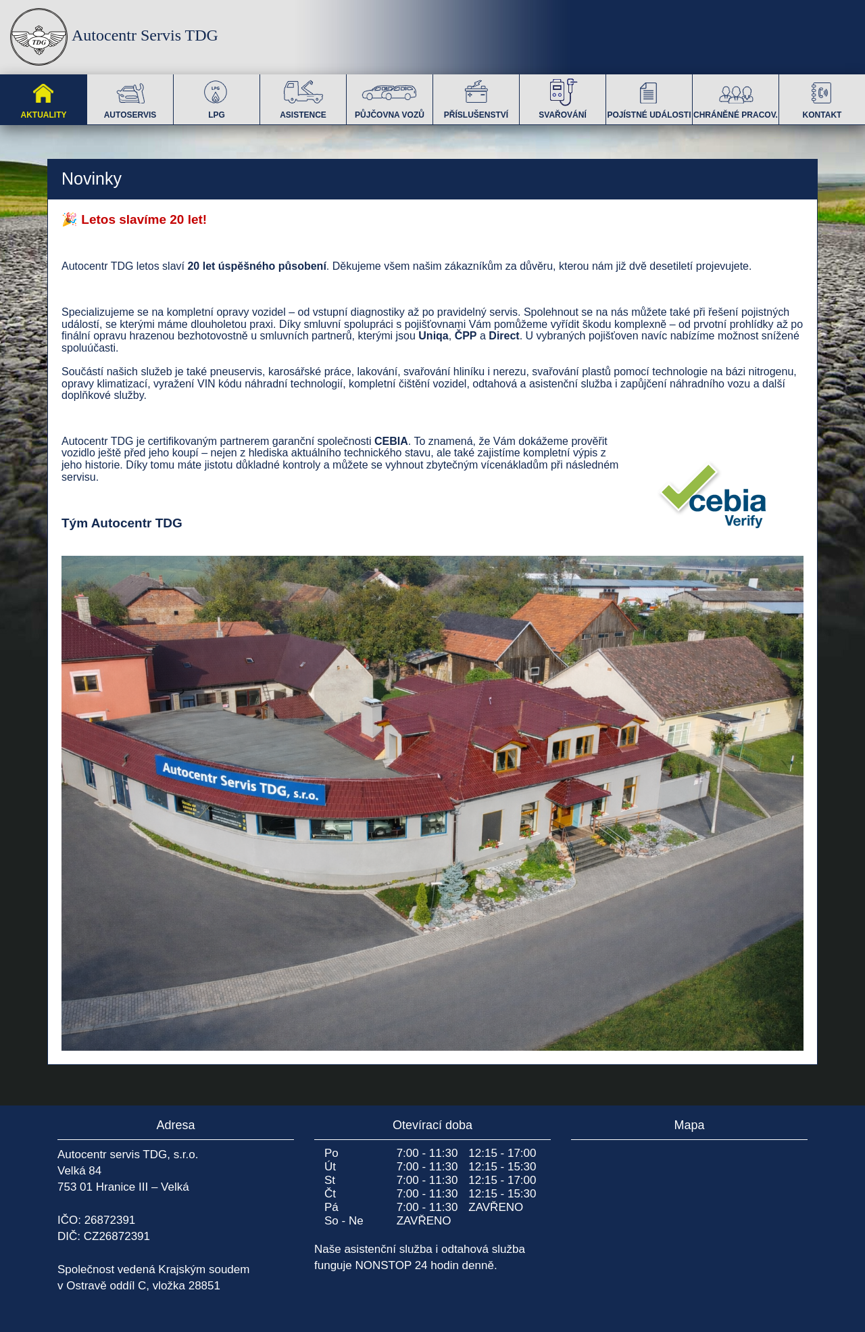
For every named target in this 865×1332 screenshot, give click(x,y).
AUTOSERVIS (130, 97)
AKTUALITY (44, 97)
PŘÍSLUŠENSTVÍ (476, 97)
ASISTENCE (303, 97)
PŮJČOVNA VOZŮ (389, 97)
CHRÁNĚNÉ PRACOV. (735, 97)
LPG (217, 97)
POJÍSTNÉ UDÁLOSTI (649, 97)
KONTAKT (822, 97)
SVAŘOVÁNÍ (562, 97)
